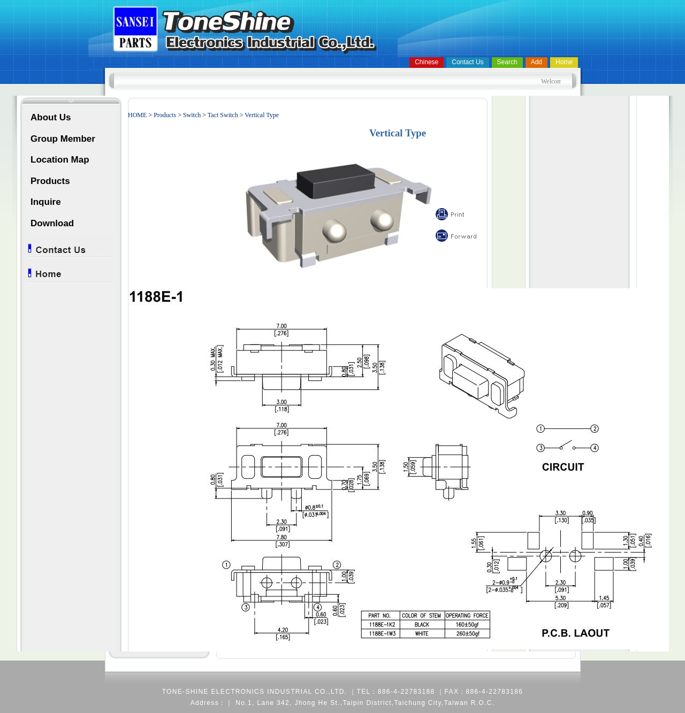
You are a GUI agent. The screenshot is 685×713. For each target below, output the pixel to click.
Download (52, 223)
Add (536, 62)
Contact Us (467, 62)
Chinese (426, 62)
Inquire (46, 202)
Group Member (63, 139)
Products (50, 181)
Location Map (60, 160)
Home (564, 62)
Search (507, 62)
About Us (51, 117)
